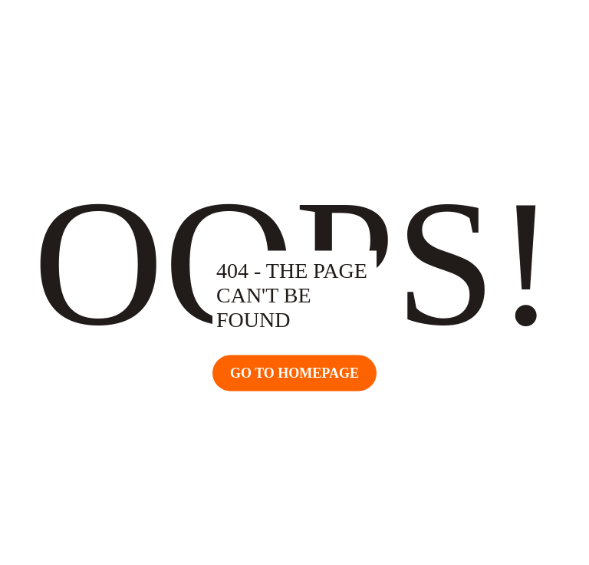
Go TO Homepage (294, 373)
